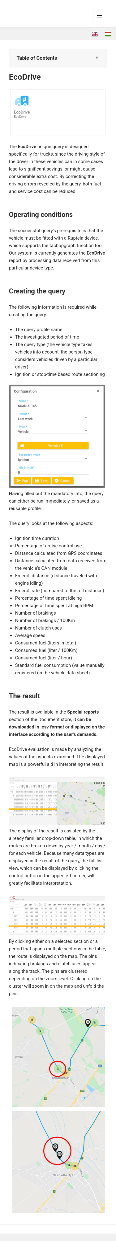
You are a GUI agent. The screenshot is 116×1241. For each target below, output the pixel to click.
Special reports (83, 712)
